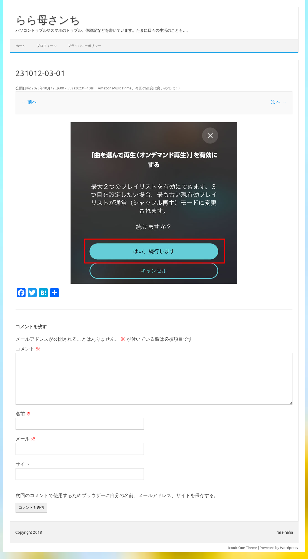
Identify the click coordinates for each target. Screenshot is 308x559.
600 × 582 (65, 88)
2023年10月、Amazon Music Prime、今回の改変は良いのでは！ (127, 88)
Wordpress (289, 548)
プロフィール (47, 45)
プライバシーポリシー (84, 45)
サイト (23, 464)
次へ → (278, 101)
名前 (23, 413)
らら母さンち (48, 20)
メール (26, 438)
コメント (28, 348)
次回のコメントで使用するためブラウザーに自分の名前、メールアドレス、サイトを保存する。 (117, 495)
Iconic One (236, 548)
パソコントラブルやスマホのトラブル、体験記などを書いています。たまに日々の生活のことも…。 (103, 30)
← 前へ (29, 101)
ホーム (21, 45)
